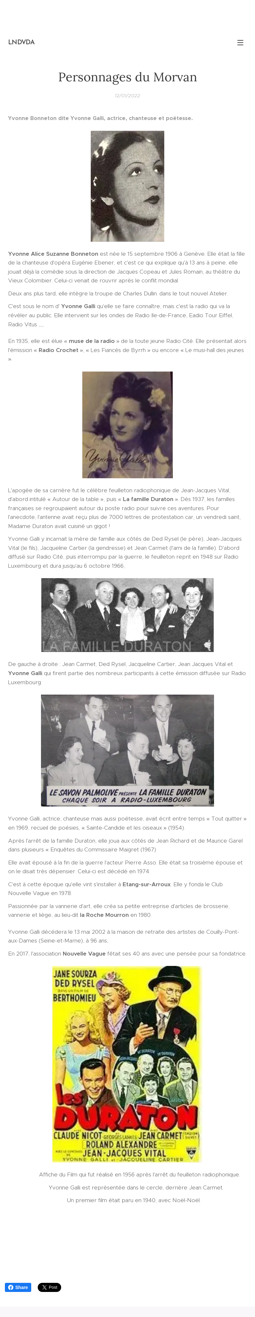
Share (18, 1287)
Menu (240, 42)
